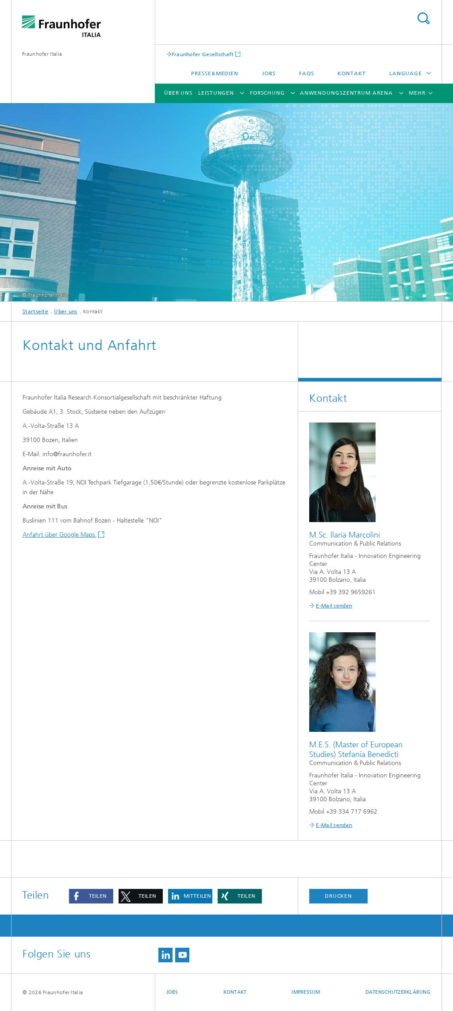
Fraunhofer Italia (42, 54)
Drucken (338, 896)
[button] (91, 896)
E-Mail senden (334, 606)
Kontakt (351, 73)
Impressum (306, 992)
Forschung (267, 93)
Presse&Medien (214, 73)
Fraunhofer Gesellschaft (203, 54)
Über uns (178, 93)
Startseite (35, 311)
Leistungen (216, 93)
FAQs (306, 73)
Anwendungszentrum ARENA (346, 93)
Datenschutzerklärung (398, 992)
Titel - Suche (423, 18)
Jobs (269, 73)
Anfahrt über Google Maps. (59, 534)
